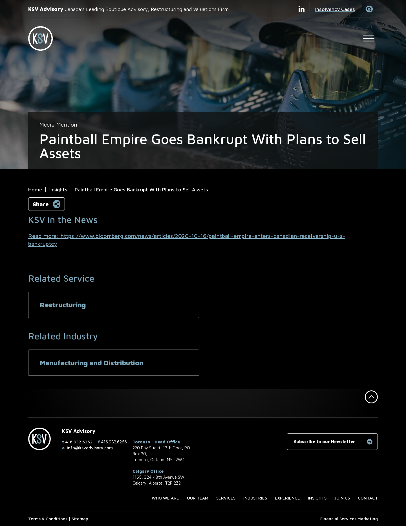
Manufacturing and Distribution (91, 362)
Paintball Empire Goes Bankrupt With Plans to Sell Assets (141, 190)
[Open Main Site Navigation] (369, 38)
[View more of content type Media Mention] (58, 124)
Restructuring (63, 304)
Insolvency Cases (335, 9)
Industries (255, 498)
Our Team (197, 498)
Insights (58, 190)
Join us (342, 498)
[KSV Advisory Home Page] (43, 38)
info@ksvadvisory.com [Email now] (90, 447)
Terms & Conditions (47, 518)
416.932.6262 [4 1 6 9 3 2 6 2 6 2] (78, 441)
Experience (287, 498)
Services (225, 498)
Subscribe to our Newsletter (324, 441)
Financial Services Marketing (349, 518)
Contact (368, 498)
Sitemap (80, 518)
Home (35, 190)
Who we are (165, 498)
